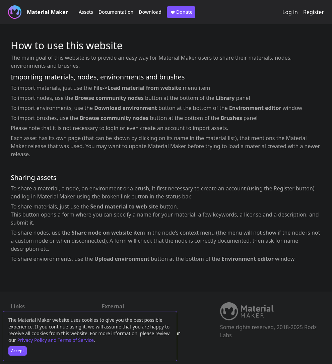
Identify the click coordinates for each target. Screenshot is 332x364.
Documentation (115, 12)
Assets (86, 12)
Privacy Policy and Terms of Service (55, 340)
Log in (290, 12)
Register (313, 12)
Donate (181, 12)
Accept (17, 351)
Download (150, 12)
